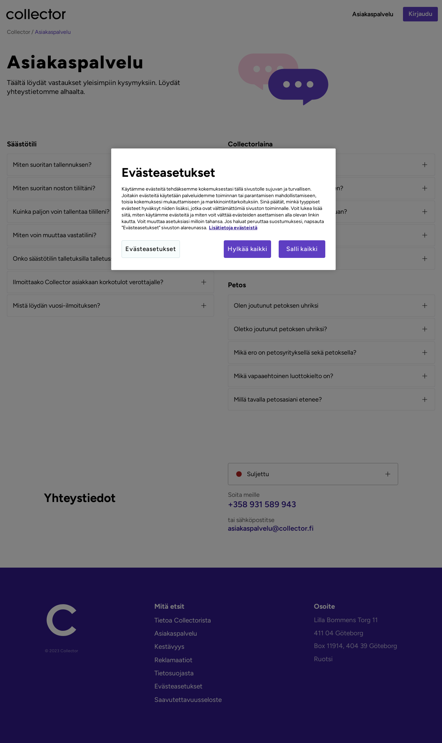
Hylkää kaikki (247, 249)
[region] (223, 209)
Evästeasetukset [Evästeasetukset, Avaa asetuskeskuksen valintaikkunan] (150, 249)
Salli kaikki (302, 249)
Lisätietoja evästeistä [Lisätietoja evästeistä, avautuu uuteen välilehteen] (233, 227)
